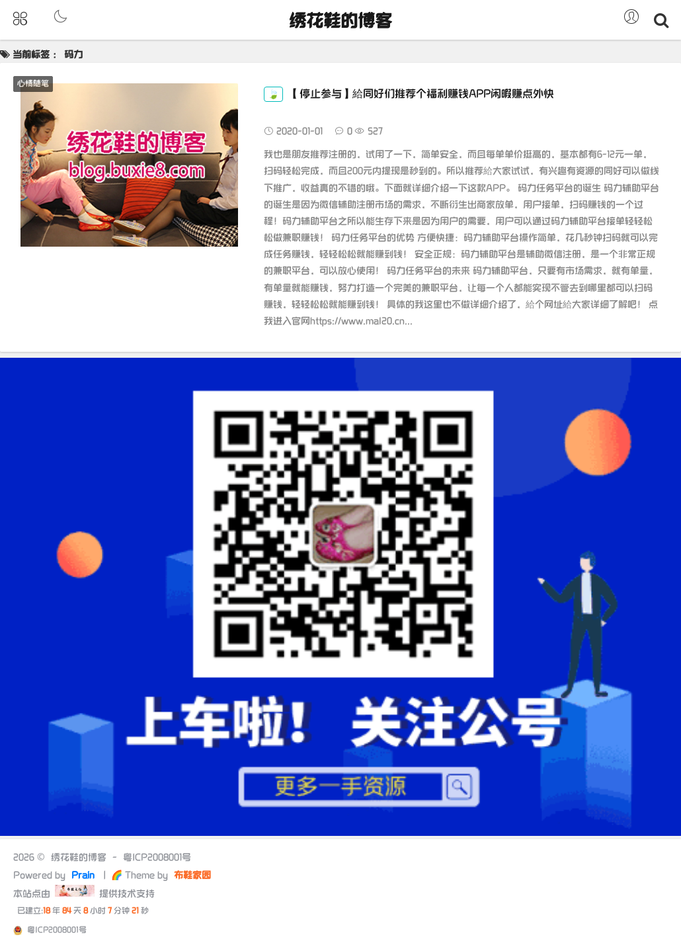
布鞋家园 (191, 875)
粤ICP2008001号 (157, 857)
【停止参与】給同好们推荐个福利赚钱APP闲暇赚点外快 (409, 94)
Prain (84, 875)
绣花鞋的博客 (340, 21)
